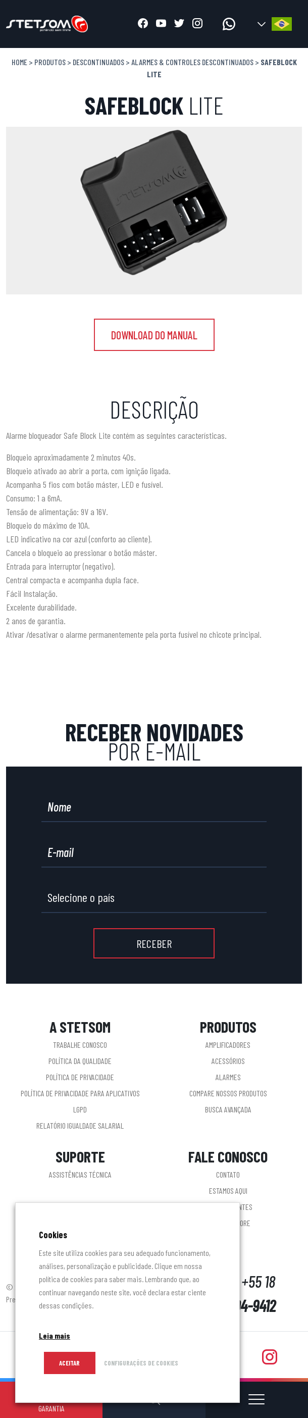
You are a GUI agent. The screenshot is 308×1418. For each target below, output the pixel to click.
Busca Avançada (228, 1109)
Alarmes (228, 1077)
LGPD (80, 1109)
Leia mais (54, 1335)
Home (19, 62)
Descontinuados (98, 62)
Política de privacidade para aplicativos (80, 1093)
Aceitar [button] (69, 1363)
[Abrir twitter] (179, 24)
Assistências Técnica (80, 1174)
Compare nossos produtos (228, 1093)
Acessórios (228, 1061)
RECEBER (154, 943)
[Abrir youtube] (161, 24)
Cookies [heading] (53, 1234)
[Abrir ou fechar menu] (257, 1400)
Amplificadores (228, 1044)
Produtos (50, 62)
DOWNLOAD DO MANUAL (154, 334)
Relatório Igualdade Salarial (80, 1125)
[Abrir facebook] (143, 24)
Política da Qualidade (80, 1061)
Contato (228, 1174)
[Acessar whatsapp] (229, 24)
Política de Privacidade (80, 1077)
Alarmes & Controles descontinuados (192, 62)
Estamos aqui (228, 1190)
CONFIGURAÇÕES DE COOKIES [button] (141, 1363)
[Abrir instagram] (197, 24)
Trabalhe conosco (80, 1044)
